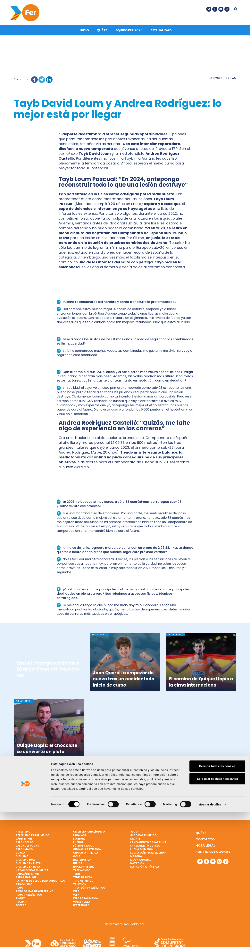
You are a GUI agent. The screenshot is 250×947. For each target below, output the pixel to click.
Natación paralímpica (32, 873)
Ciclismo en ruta (28, 869)
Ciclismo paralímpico (89, 834)
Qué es (102, 33)
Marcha (136, 859)
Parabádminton (27, 876)
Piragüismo (24, 887)
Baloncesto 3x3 (27, 848)
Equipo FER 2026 (129, 33)
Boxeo (20, 855)
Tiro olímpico (83, 883)
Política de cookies (213, 854)
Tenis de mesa (82, 880)
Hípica (77, 866)
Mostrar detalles (209, 939)
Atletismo (23, 834)
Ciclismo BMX (25, 862)
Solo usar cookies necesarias (217, 913)
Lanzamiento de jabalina (148, 845)
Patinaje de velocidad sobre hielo (40, 883)
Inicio (84, 33)
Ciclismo (22, 859)
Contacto (205, 842)
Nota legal (205, 848)
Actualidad (161, 33)
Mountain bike (140, 862)
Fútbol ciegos (83, 848)
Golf (76, 859)
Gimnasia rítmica (85, 855)
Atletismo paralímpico (32, 838)
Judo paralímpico (143, 838)
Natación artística (144, 869)
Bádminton (24, 841)
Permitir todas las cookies (217, 901)
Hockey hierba (83, 869)
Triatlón (79, 887)
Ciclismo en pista (28, 866)
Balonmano (24, 852)
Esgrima (79, 841)
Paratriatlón (26, 880)
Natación (137, 866)
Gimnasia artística (87, 852)
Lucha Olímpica (141, 852)
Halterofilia (82, 862)
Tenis (76, 876)
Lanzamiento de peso (145, 848)
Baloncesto (24, 845)
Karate (135, 841)
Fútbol (78, 845)
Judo (134, 834)
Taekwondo (81, 873)
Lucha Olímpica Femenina (148, 855)
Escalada (80, 838)
